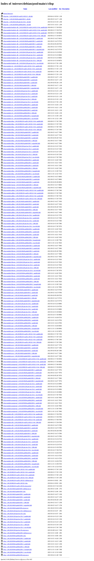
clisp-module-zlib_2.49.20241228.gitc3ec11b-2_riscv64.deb (21, 450)
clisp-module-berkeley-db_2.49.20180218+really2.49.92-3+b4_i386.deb (24, 35)
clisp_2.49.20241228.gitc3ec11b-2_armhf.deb (16, 522)
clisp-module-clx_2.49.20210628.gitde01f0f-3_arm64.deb (20, 80)
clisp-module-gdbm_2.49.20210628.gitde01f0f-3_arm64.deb (21, 204)
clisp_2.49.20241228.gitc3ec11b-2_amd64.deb (17, 516)
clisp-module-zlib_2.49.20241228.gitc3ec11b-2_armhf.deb (20, 444)
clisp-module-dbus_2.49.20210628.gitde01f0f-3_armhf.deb (20, 138)
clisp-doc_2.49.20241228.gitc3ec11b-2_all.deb (17, 22)
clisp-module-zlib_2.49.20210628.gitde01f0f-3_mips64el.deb (21, 436)
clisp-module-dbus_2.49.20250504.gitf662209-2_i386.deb (20, 168)
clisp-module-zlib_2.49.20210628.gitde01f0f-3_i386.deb (20, 433)
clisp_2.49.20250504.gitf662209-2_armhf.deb (16, 544)
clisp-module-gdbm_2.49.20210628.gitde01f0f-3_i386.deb (20, 210)
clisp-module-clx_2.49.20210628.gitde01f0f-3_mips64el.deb (21, 88)
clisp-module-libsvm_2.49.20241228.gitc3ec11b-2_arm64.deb (21, 262)
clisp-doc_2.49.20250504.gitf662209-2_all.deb (17, 24)
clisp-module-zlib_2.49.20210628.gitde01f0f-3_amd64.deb (20, 425)
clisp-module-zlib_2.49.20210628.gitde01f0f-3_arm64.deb (20, 428)
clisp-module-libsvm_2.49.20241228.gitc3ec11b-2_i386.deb (21, 268)
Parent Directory (8, 13)
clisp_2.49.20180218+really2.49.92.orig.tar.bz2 (17, 486)
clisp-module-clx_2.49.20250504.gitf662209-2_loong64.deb (21, 116)
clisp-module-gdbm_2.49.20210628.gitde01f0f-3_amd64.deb (21, 201)
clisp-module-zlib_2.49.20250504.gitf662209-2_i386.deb (20, 461)
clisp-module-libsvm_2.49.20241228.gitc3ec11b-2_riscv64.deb (21, 270)
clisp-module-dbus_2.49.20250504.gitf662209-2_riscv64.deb (21, 174)
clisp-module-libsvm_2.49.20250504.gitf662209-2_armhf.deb (21, 279)
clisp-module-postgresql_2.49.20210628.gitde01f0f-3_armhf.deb (22, 375)
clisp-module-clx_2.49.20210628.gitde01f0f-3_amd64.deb (20, 77)
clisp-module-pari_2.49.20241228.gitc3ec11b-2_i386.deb (20, 312)
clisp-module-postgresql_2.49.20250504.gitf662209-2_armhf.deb (22, 403)
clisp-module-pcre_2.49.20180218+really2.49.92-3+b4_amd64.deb (23, 334)
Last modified (53, 9)
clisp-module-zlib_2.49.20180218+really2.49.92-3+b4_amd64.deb (22, 414)
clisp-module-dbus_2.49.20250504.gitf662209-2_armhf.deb (20, 165)
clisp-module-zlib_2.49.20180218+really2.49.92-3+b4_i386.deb (22, 422)
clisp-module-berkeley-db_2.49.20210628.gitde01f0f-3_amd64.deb (23, 38)
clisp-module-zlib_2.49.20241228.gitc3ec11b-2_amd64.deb (20, 439)
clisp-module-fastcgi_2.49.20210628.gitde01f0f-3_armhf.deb (21, 182)
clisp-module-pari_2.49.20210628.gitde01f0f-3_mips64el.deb (21, 301)
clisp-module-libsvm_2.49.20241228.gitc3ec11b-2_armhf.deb (21, 265)
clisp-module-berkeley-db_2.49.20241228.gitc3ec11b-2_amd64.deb (23, 52)
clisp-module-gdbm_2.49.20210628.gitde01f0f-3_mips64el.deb (22, 212)
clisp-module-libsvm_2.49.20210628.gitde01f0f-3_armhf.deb (21, 251)
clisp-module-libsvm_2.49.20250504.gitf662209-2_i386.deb (21, 281)
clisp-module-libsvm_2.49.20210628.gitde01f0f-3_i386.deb (20, 254)
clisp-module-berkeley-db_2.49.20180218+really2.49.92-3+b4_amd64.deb (25, 27)
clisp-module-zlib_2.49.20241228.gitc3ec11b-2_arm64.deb (20, 442)
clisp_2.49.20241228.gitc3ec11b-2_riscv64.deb (17, 527)
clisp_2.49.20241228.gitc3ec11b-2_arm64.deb (16, 519)
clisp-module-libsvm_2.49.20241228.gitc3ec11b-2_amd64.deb (21, 259)
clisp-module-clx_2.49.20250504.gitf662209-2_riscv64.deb (20, 118)
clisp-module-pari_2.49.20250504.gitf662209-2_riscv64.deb (21, 331)
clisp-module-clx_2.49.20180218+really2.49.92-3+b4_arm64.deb (22, 69)
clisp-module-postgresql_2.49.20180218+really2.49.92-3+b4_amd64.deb (24, 359)
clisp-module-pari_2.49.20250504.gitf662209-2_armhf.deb (20, 323)
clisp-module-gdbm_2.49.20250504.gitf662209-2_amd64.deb (21, 229)
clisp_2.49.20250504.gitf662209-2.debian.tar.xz (17, 533)
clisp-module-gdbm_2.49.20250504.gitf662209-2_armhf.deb (21, 234)
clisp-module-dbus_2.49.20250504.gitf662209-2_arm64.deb (21, 163)
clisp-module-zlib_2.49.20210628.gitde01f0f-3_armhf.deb (20, 431)
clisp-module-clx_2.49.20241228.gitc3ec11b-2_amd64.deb (20, 91)
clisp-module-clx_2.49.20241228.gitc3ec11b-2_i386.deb (20, 99)
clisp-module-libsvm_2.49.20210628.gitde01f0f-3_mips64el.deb (22, 256)
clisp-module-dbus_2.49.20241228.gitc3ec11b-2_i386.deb (20, 154)
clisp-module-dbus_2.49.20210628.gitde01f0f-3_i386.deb (20, 140)
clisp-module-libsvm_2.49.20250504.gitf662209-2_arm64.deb (21, 276)
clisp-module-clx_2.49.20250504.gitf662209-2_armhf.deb (20, 110)
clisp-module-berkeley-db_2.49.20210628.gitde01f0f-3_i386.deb (22, 47)
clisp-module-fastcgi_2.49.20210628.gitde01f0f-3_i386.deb (20, 185)
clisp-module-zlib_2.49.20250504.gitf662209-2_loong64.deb (21, 464)
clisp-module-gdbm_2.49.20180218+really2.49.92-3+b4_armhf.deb (23, 196)
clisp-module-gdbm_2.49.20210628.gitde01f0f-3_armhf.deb (21, 207)
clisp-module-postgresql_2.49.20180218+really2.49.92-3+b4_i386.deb (24, 367)
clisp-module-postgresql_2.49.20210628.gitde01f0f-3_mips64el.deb (23, 381)
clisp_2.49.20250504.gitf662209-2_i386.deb (16, 547)
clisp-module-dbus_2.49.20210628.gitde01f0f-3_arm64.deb (20, 135)
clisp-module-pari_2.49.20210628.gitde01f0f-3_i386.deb (20, 298)
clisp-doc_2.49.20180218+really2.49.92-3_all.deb (18, 16)
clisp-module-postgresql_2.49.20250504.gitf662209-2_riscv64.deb (23, 411)
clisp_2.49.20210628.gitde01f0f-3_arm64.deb (16, 497)
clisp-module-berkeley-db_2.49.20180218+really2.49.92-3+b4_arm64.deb (25, 30)
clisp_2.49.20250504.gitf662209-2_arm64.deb (17, 541)
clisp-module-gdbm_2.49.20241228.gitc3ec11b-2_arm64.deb (21, 218)
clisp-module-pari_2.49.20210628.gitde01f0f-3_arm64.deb (20, 292)
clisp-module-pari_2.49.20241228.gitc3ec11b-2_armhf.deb (20, 309)
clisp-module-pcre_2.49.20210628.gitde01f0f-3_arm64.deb (20, 348)
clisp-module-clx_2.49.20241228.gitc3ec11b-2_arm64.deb (20, 93)
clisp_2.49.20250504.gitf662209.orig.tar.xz (16, 555)
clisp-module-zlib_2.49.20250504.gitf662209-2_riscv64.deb (21, 466)
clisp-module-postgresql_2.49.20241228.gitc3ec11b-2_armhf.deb (22, 389)
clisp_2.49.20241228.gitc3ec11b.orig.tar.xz (16, 530)
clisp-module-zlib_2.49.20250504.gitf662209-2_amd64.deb (20, 453)
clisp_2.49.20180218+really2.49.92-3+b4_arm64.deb (19, 472)
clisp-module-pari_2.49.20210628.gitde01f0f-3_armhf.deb (20, 295)
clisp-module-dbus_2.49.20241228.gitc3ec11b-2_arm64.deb (21, 149)
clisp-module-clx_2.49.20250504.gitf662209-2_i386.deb (20, 113)
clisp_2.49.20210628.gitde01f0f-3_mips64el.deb (17, 505)
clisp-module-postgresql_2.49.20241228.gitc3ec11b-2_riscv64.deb (23, 395)
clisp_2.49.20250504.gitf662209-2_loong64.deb (17, 549)
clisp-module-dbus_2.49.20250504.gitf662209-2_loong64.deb (21, 171)
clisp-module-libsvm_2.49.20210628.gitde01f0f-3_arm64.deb (21, 248)
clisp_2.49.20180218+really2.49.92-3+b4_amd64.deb (19, 469)
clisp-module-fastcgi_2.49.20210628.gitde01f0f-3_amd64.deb (21, 176)
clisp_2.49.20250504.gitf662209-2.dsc (14, 536)
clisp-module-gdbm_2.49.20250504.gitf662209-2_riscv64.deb (21, 243)
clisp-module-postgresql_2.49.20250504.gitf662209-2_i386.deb (22, 406)
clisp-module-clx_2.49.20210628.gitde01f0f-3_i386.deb (19, 85)
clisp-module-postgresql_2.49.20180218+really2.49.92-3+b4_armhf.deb (24, 364)
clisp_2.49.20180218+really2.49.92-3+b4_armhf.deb (18, 475)
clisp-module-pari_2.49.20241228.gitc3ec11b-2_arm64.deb (20, 306)
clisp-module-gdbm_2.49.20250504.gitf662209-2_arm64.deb (21, 232)
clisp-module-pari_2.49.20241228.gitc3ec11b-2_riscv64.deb (21, 314)
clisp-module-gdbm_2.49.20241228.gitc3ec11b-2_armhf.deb (21, 221)
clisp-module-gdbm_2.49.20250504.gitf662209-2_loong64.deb (21, 240)
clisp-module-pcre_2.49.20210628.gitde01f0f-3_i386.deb (20, 353)
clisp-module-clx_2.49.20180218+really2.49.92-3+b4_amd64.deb (22, 66)
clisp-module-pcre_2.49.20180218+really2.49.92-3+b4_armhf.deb (22, 339)
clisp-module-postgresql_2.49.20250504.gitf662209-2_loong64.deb (23, 408)
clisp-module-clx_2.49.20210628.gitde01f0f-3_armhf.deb (20, 82)
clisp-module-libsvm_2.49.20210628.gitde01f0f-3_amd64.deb (21, 245)
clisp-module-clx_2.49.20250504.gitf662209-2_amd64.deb (20, 105)
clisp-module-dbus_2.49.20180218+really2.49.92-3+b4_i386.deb (22, 129)
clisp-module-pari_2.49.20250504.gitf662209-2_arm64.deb (20, 320)
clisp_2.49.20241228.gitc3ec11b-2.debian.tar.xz (17, 511)
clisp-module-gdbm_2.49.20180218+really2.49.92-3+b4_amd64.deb (23, 190)
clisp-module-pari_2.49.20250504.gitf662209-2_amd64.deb (20, 317)
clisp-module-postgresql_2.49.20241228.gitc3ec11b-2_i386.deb (22, 392)
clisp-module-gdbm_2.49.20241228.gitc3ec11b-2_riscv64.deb (21, 226)
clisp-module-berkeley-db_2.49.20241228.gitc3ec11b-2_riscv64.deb (23, 63)
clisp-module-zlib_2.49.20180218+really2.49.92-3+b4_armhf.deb (22, 419)
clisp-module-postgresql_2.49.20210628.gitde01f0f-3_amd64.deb (22, 370)
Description (65, 9)
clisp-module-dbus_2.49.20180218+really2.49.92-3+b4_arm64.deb (23, 124)
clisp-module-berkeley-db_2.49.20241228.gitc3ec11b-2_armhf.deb (23, 58)
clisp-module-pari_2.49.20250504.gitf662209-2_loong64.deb (21, 328)
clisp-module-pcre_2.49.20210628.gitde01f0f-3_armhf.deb (20, 350)
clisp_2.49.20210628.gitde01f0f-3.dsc (14, 491)
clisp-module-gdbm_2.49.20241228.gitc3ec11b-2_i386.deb (20, 223)
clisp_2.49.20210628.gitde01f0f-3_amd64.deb (16, 494)
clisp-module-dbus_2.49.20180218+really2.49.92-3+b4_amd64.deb (23, 121)
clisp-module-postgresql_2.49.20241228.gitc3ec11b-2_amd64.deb (22, 384)
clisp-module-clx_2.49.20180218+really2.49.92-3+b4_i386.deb (22, 74)
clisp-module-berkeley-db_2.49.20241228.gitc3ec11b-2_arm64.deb (23, 55)
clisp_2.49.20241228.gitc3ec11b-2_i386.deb (16, 524)
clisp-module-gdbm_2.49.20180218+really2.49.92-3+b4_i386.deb (22, 198)
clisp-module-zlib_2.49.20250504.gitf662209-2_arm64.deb (20, 455)
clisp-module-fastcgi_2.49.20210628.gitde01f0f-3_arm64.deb (21, 179)
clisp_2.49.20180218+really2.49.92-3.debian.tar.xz (18, 480)
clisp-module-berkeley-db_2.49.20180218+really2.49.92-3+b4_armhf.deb (25, 33)
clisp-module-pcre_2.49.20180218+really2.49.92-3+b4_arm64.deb (23, 337)
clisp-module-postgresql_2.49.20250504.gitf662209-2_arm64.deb (22, 400)
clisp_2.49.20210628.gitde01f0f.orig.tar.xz (15, 508)
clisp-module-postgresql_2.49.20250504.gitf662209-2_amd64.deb (22, 397)
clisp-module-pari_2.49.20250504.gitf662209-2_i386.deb (20, 326)
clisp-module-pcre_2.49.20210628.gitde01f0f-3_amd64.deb (20, 345)
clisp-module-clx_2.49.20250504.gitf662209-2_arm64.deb (20, 107)
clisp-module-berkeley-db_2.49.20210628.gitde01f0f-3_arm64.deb (23, 41)
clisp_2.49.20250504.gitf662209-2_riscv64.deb (17, 552)
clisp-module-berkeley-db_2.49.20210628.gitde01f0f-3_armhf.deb (22, 44)
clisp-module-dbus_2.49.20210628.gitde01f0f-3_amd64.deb (21, 132)
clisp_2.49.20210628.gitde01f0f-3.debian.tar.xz (17, 489)
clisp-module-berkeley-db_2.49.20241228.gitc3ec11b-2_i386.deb (22, 60)
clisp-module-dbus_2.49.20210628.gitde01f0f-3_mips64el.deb (21, 143)
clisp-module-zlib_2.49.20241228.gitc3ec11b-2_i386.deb (20, 447)
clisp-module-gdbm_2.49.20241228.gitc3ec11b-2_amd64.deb (21, 215)
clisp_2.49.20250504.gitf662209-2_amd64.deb (17, 538)
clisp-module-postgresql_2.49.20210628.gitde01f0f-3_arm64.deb (22, 373)
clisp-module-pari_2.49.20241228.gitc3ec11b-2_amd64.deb (20, 303)
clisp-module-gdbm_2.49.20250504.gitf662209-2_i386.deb (20, 237)
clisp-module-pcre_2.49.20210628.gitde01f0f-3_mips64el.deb (21, 356)
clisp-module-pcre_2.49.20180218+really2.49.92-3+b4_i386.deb (22, 342)
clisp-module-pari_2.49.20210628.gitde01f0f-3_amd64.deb (20, 290)
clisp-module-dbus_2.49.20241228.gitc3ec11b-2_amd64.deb (21, 146)
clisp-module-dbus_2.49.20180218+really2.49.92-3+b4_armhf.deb (23, 127)
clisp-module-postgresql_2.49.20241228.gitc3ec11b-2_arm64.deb (22, 386)
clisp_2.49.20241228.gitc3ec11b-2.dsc (14, 513)
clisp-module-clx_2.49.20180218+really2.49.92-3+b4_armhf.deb (22, 71)
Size (60, 9)
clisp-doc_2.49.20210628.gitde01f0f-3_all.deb (17, 19)
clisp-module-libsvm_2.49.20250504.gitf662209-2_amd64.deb (21, 273)
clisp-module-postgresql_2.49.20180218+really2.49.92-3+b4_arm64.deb (24, 361)
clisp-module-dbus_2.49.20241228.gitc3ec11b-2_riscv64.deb (21, 157)
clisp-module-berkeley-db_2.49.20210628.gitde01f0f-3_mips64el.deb (23, 49)
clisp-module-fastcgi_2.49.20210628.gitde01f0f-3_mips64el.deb (22, 187)
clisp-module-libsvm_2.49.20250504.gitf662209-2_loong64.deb (22, 284)
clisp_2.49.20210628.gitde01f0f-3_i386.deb (16, 502)
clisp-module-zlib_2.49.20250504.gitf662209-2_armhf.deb (20, 458)
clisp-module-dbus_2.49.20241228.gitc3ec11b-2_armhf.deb (20, 151)
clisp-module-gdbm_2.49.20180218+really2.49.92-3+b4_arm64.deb (23, 193)
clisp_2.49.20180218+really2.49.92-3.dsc (15, 483)
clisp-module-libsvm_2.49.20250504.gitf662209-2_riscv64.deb (21, 287)
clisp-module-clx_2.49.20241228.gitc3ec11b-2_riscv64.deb (20, 102)
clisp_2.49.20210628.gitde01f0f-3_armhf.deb (16, 500)
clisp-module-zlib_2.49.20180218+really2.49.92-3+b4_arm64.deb (22, 417)
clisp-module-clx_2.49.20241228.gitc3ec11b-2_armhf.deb (20, 96)
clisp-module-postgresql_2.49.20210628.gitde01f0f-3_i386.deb (21, 378)
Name (25, 9)
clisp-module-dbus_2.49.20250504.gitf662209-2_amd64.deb (21, 160)
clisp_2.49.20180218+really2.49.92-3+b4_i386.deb (18, 477)
